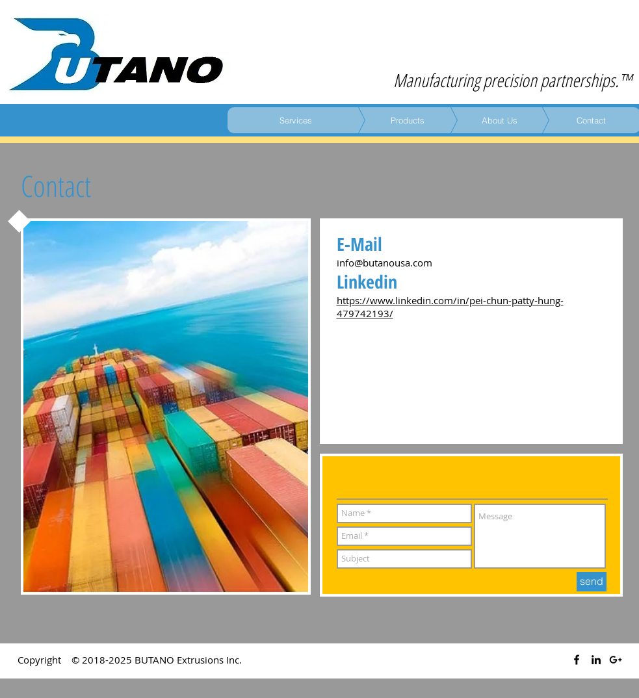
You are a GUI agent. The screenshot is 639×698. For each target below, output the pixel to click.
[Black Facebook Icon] (576, 659)
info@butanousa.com (384, 262)
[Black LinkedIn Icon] (596, 659)
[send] (591, 581)
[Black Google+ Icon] (615, 659)
